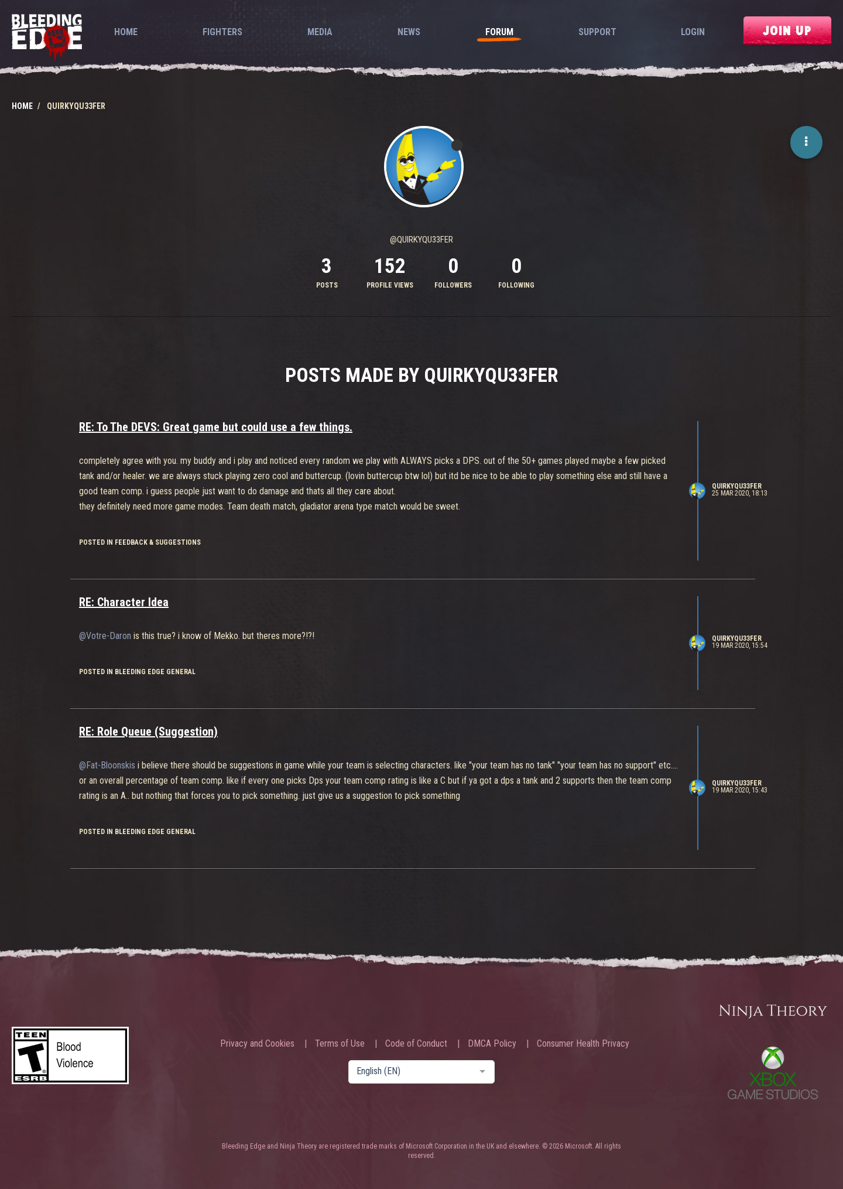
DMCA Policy (492, 1043)
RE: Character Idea (124, 602)
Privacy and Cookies (257, 1043)
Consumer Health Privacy (583, 1043)
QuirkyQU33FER (737, 486)
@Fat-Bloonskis (107, 765)
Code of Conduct (416, 1043)
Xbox (772, 1072)
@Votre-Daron (105, 635)
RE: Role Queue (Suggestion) (148, 732)
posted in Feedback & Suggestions (140, 542)
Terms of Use (340, 1043)
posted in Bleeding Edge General (137, 672)
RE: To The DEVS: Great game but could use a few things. (215, 427)
